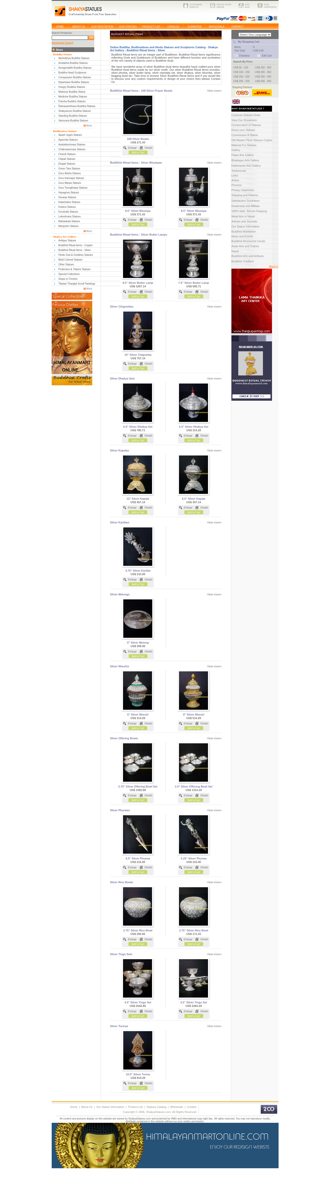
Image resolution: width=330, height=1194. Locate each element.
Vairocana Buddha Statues (73, 120)
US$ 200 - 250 (241, 81)
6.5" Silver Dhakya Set (138, 426)
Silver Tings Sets (121, 954)
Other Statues (66, 264)
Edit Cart (267, 55)
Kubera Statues (67, 207)
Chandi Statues (67, 154)
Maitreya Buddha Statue (71, 91)
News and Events (242, 236)
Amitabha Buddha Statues (73, 63)
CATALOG (173, 26)
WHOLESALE (216, 26)
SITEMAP (247, 5)
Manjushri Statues (68, 226)
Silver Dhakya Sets (122, 378)
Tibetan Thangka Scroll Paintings (76, 283)
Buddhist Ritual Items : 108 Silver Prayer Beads (141, 90)
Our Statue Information (245, 226)
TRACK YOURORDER (224, 5)
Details (149, 147)
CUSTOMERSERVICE (196, 5)
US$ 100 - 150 (241, 72)
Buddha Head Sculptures (72, 72)
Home (73, 1106)
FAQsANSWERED (270, 5)
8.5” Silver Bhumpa (138, 210)
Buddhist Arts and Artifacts (247, 256)
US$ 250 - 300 (263, 67)
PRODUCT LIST (151, 26)
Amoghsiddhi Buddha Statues (75, 67)
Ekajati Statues (66, 163)
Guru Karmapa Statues (71, 178)
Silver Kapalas (119, 450)
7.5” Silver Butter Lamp (193, 282)
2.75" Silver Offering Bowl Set (137, 786)
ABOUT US (78, 26)
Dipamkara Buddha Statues (73, 82)
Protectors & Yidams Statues (74, 269)
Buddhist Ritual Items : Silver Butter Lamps (138, 234)
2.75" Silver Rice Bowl (137, 930)
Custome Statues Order (246, 115)
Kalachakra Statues (69, 202)
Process (236, 185)
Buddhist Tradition (242, 261)
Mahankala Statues (69, 221)
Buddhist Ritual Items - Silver (74, 250)
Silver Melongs (120, 594)
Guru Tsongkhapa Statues (72, 187)
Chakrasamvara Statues (71, 149)
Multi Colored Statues (70, 259)
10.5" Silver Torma (138, 1074)
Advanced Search (63, 42)
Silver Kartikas (119, 522)
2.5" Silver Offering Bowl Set (194, 786)
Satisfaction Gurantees (245, 200)
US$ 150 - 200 (241, 76)
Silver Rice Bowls (121, 882)
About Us (87, 1106)
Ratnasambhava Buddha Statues (77, 106)
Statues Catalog (156, 1106)
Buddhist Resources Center (248, 241)
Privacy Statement (242, 190)
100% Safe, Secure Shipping (249, 211)
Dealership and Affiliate (245, 206)
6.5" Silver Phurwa (138, 858)
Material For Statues (243, 145)
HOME (60, 26)
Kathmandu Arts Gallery (246, 165)
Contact (191, 1106)
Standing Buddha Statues (72, 115)
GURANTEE (195, 26)
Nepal (235, 251)
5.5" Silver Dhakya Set (193, 426)
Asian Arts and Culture (245, 246)
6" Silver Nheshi (137, 714)
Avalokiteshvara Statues (71, 144)
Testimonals (238, 170)
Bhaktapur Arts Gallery (245, 160)
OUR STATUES (128, 26)
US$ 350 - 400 (263, 76)
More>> (274, 266)
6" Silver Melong (138, 642)
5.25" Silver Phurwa (193, 858)
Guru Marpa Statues (69, 183)
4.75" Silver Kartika (138, 570)
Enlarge (132, 147)
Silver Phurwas (120, 810)
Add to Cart (138, 152)
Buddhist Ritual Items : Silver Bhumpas (136, 162)
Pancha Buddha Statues (72, 101)
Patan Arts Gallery (242, 155)
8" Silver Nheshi (193, 714)
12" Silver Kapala (138, 498)
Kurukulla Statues (68, 211)
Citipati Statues (66, 159)
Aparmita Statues (68, 139)
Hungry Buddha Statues (71, 87)
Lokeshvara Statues (69, 216)
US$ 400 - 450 (263, 81)
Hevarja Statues (67, 197)
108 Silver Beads (138, 138)
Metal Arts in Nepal (243, 216)
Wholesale (176, 1106)
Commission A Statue (244, 135)
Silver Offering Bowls (124, 738)
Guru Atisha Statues (69, 173)
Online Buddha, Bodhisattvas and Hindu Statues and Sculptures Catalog (157, 47)
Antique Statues (67, 240)
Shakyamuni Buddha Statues (74, 111)
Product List (135, 1106)
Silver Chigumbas (121, 306)
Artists (235, 180)
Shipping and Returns (244, 195)
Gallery (235, 149)
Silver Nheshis (119, 666)
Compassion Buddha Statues (74, 77)
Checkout (244, 55)
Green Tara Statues (69, 168)
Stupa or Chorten (68, 278)
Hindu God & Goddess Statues (75, 254)
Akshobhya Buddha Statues (73, 58)
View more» (214, 90)
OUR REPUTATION (102, 26)
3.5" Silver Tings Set (193, 1002)
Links (234, 175)
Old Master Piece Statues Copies (251, 140)
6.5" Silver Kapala (193, 498)
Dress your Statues (243, 130)
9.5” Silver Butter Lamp (138, 282)
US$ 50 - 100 (240, 67)
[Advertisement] (92, 1182)
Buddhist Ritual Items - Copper (75, 245)
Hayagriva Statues (68, 192)
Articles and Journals (244, 221)
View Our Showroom (244, 120)
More (89, 125)
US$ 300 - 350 (263, 72)
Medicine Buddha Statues (72, 96)
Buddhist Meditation (243, 231)
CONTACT (238, 26)
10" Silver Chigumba (138, 354)
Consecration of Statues (246, 124)
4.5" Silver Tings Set (138, 1002)
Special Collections (69, 274)
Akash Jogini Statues (70, 135)
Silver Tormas (119, 1026)
